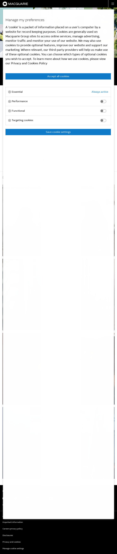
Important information (13, 522)
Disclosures (8, 535)
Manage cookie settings (13, 548)
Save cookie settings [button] (58, 132)
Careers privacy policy (13, 528)
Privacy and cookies (12, 542)
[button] (112, 4)
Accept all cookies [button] (58, 76)
